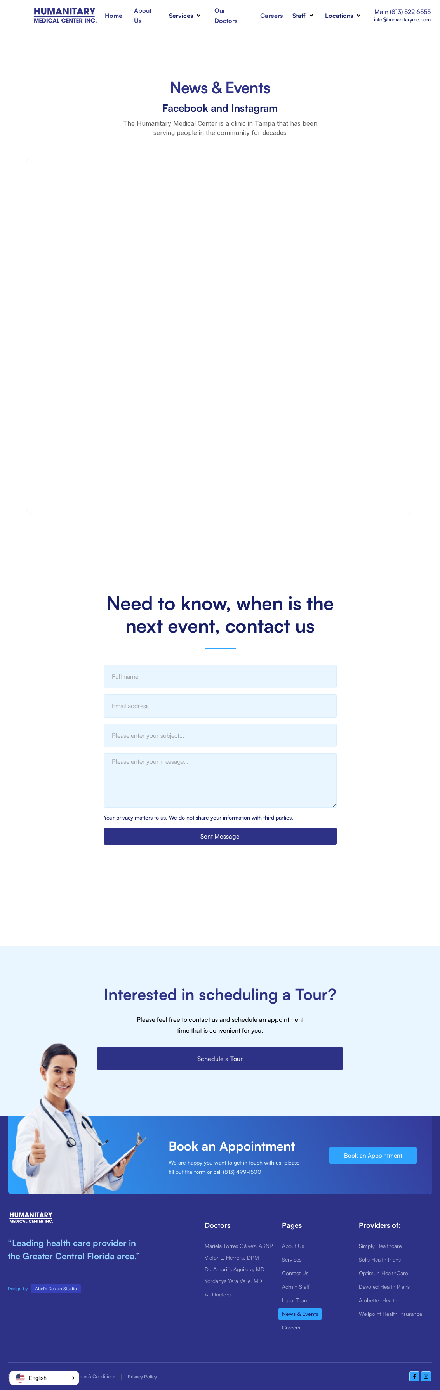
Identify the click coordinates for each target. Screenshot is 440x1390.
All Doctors (218, 1294)
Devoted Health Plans (384, 1286)
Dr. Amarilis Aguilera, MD (234, 1269)
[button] (187, 16)
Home (113, 15)
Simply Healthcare (380, 1246)
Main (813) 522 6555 (402, 12)
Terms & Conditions (95, 1376)
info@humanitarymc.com (402, 19)
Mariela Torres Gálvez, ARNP (239, 1246)
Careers (271, 15)
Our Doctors (225, 15)
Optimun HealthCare (383, 1273)
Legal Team (295, 1300)
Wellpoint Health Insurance (390, 1313)
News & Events (300, 1313)
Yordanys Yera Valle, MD (233, 1280)
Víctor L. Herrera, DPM (232, 1257)
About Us (142, 15)
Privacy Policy (142, 1377)
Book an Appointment (373, 1155)
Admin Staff (296, 1286)
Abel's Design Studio (56, 1288)
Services (291, 1259)
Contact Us (295, 1273)
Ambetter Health (378, 1300)
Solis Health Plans (380, 1259)
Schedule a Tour (220, 1058)
